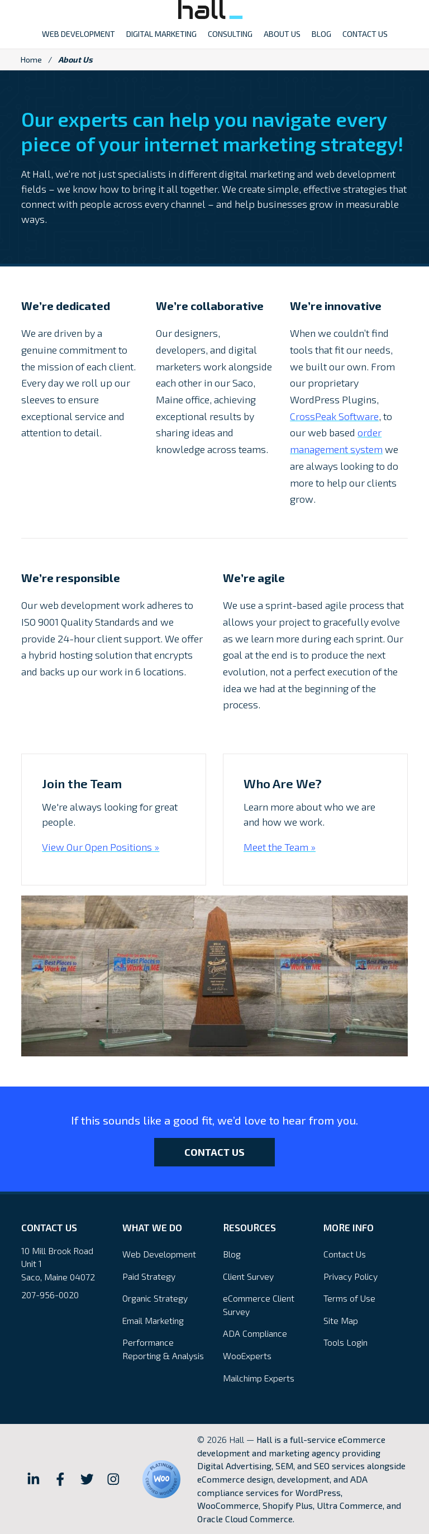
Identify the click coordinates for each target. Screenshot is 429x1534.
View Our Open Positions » (100, 847)
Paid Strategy (148, 1276)
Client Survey (248, 1276)
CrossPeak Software (334, 416)
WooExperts (247, 1355)
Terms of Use (349, 1298)
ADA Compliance (255, 1333)
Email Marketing (153, 1320)
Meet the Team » (280, 847)
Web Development (159, 1254)
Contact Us (214, 1152)
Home (31, 59)
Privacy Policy (350, 1276)
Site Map (340, 1320)
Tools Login (345, 1342)
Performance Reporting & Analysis (163, 1349)
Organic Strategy (155, 1298)
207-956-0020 (50, 1294)
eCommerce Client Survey (258, 1305)
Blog (232, 1254)
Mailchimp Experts (258, 1378)
